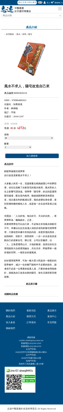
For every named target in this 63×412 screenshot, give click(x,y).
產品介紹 (10, 316)
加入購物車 (32, 156)
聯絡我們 (10, 328)
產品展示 (51, 310)
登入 (48, 3)
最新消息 (31, 310)
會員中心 (51, 316)
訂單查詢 (31, 322)
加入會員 (10, 322)
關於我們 (10, 310)
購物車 (59, 3)
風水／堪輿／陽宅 (24, 34)
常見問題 (51, 322)
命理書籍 (10, 34)
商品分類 (8, 15)
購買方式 (31, 316)
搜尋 (40, 2)
